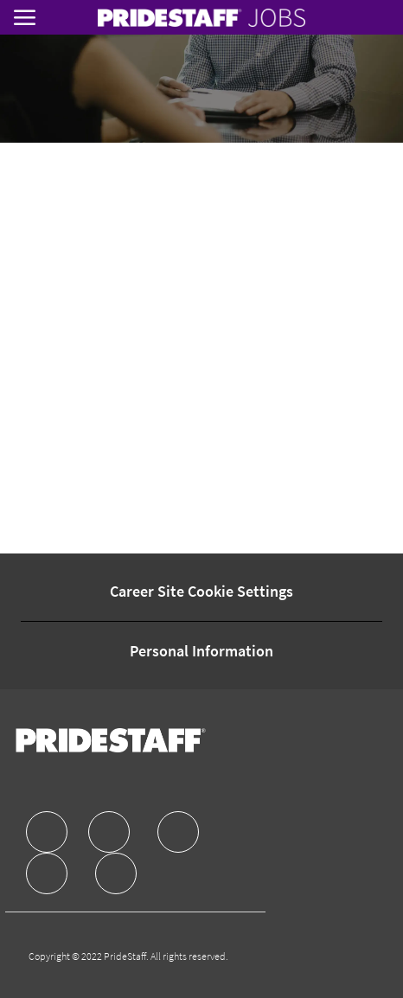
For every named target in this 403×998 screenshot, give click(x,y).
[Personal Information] (201, 651)
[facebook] (46, 832)
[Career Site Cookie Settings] (201, 591)
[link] (201, 17)
